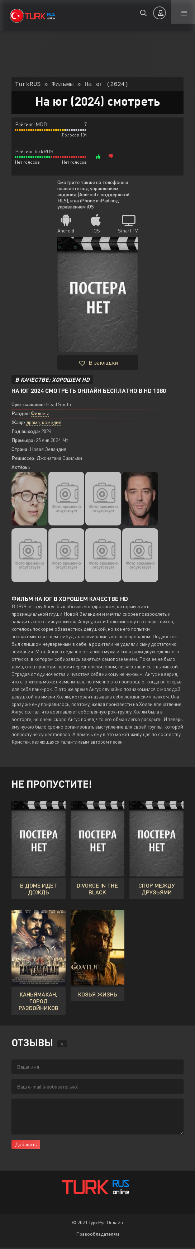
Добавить (26, 1146)
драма (33, 424)
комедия (51, 424)
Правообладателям (97, 1235)
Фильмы (40, 415)
